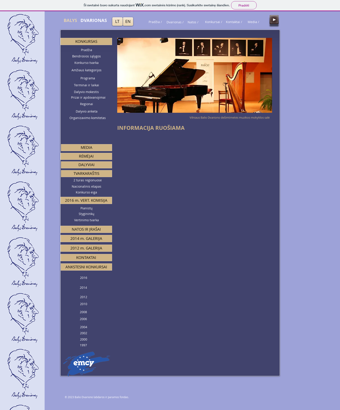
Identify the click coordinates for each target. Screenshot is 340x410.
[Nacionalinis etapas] (86, 186)
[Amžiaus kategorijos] (86, 70)
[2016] (83, 277)
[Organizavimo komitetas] (87, 118)
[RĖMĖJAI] (86, 156)
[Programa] (87, 78)
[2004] (83, 327)
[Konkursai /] (213, 22)
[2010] (83, 304)
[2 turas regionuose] (87, 180)
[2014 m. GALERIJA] (86, 238)
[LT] (117, 21)
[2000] (83, 339)
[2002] (83, 333)
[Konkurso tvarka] (86, 63)
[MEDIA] (86, 147)
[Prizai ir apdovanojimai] (88, 97)
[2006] (83, 319)
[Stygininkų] (86, 214)
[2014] (83, 287)
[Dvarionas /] (175, 22)
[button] (86, 41)
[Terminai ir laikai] (86, 85)
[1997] (83, 345)
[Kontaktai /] (234, 22)
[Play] (274, 19)
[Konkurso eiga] (86, 192)
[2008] (83, 312)
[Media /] (253, 22)
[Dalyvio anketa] (86, 111)
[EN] (128, 21)
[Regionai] (86, 104)
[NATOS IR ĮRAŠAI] (86, 229)
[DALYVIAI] (86, 164)
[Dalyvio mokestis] (86, 92)
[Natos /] (193, 22)
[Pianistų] (86, 208)
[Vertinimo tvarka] (86, 220)
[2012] (83, 297)
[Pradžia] (86, 50)
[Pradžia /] (155, 22)
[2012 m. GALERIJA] (86, 248)
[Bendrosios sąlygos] (86, 56)
